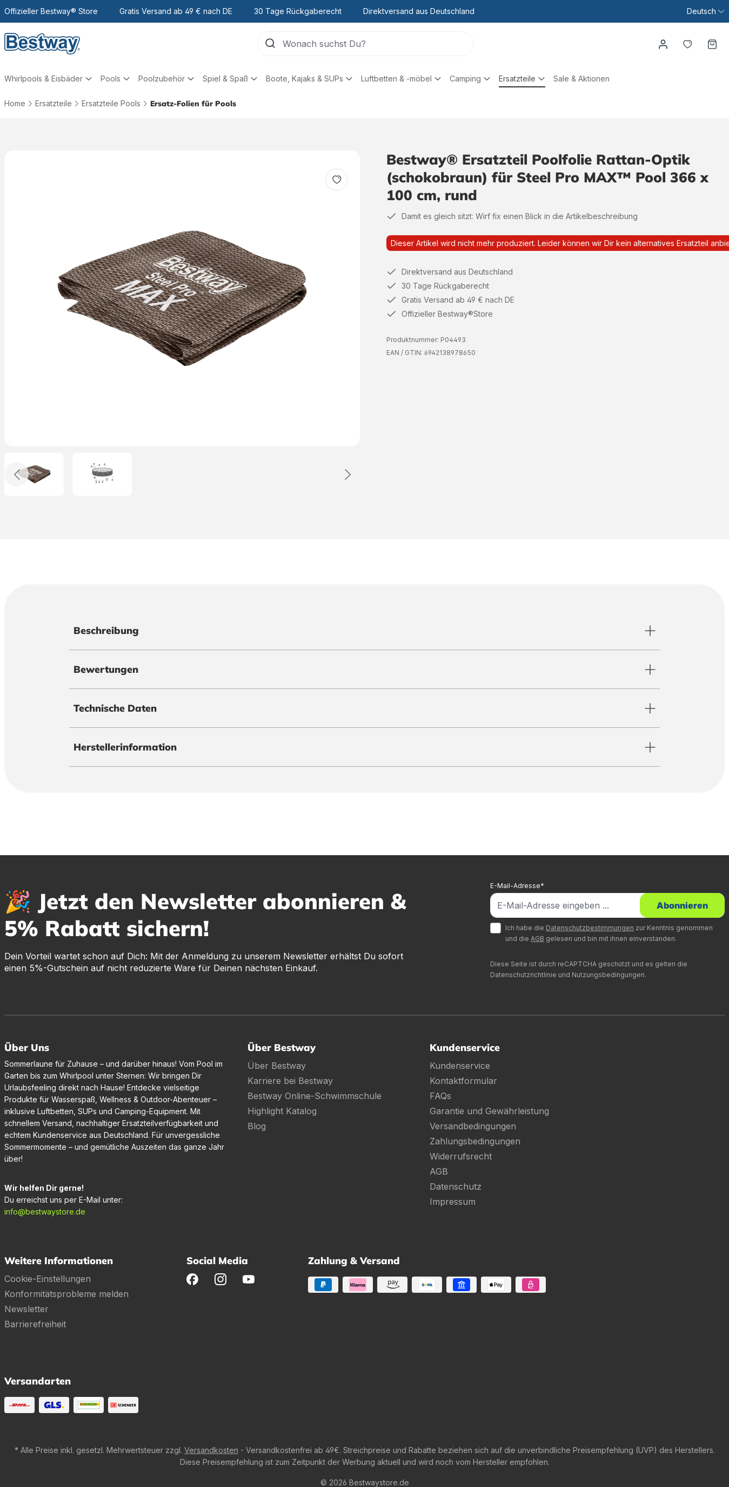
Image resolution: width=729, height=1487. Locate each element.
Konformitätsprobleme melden (66, 1293)
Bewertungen (105, 669)
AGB (537, 939)
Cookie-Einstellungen (47, 1278)
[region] (182, 323)
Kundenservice (460, 1065)
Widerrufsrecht (461, 1156)
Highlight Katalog (282, 1111)
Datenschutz (455, 1186)
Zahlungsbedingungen (475, 1141)
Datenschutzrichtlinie (523, 975)
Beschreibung (106, 630)
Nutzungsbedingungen (608, 975)
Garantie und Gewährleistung (489, 1111)
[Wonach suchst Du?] (378, 44)
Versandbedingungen (473, 1126)
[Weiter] (348, 474)
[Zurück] (16, 474)
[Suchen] (270, 44)
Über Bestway (277, 1065)
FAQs (440, 1095)
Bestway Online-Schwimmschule (315, 1095)
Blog (257, 1126)
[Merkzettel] (687, 44)
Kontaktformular (463, 1080)
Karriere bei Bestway (290, 1080)
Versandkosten (211, 1450)
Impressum (453, 1201)
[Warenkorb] (712, 44)
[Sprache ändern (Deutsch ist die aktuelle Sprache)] (705, 11)
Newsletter (26, 1309)
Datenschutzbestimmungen (590, 928)
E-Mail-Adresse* (517, 886)
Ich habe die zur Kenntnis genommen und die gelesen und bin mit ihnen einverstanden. (609, 933)
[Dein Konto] (662, 44)
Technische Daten (115, 708)
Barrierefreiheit (35, 1324)
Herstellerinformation (125, 747)
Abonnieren (682, 905)
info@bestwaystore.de (44, 1211)
